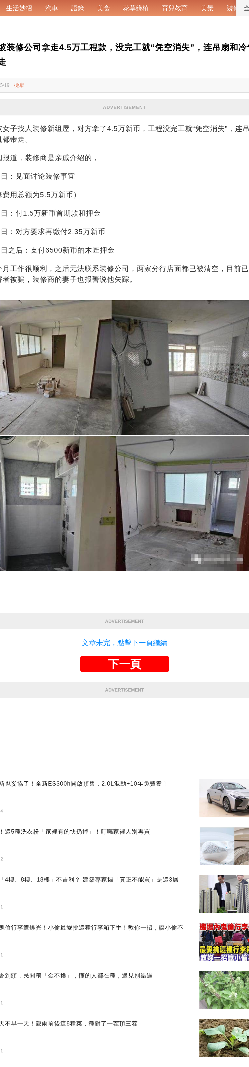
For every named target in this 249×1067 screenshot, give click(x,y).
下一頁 (124, 664)
